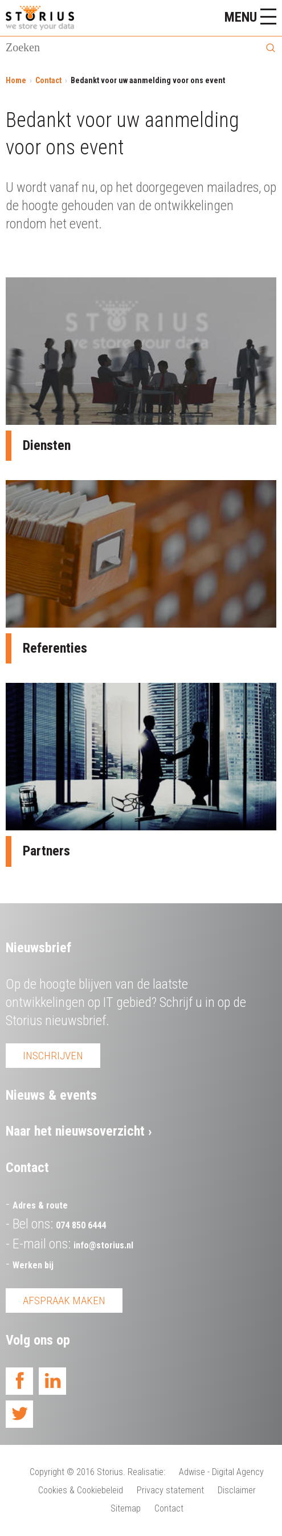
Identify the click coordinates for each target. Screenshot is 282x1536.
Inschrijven (53, 1055)
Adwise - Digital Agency (221, 1472)
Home (16, 80)
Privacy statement (170, 1490)
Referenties (55, 648)
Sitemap (126, 1508)
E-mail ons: (73, 1244)
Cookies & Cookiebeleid (80, 1490)
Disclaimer (237, 1490)
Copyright (47, 1472)
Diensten (47, 445)
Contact (48, 80)
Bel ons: (59, 1224)
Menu (250, 17)
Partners (46, 851)
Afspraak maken (64, 1300)
